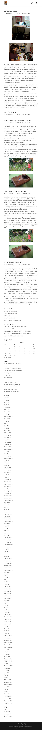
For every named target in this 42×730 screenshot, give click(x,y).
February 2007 (7, 696)
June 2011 (6, 605)
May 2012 (6, 579)
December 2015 (8, 493)
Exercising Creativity (10, 11)
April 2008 (6, 677)
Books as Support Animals (11, 313)
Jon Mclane (7, 329)
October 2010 (7, 621)
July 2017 (6, 474)
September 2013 (8, 544)
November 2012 (8, 565)
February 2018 (7, 467)
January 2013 (7, 561)
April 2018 (6, 465)
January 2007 (7, 698)
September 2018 (8, 458)
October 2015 (7, 498)
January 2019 (7, 456)
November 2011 (8, 593)
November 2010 (8, 619)
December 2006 (8, 700)
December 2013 (8, 542)
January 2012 (7, 589)
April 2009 (6, 654)
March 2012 (7, 584)
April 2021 (6, 428)
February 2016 (7, 491)
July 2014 (6, 526)
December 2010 (8, 617)
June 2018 (6, 463)
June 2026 (6, 398)
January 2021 (7, 435)
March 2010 (7, 633)
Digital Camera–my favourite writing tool (17, 120)
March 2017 (7, 477)
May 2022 (6, 426)
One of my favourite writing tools (15, 191)
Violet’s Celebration (22, 326)
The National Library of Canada (12, 387)
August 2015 (7, 502)
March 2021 (7, 430)
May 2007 (6, 689)
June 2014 (6, 528)
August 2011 (7, 600)
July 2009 (6, 649)
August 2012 (7, 572)
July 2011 (6, 603)
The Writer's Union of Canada (11, 391)
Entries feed (7, 711)
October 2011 (7, 596)
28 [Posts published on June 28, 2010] (5, 355)
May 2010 (6, 628)
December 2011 (8, 591)
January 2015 (7, 516)
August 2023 (7, 419)
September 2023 (8, 416)
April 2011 (6, 610)
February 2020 (7, 442)
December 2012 (8, 563)
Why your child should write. (11, 311)
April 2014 (6, 533)
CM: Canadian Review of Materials (13, 370)
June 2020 (6, 440)
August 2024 (7, 407)
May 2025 (6, 402)
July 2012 (6, 575)
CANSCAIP (6, 366)
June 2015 (6, 505)
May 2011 (6, 607)
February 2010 (7, 635)
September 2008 (8, 666)
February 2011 (7, 614)
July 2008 (6, 670)
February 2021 (7, 432)
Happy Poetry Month (9, 318)
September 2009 (8, 647)
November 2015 (8, 495)
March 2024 (7, 412)
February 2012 (7, 586)
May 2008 (6, 675)
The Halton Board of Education (12, 384)
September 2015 (8, 500)
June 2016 (6, 488)
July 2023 (6, 421)
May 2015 (6, 507)
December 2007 (8, 682)
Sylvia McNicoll (9, 13)
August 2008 (7, 668)
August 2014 (7, 523)
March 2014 (7, 535)
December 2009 (8, 640)
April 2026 (6, 400)
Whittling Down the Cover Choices (22, 331)
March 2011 (7, 612)
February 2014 (7, 537)
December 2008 (8, 659)
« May (5, 357)
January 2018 (7, 470)
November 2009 (8, 642)
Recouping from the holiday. (13, 262)
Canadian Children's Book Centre (12, 363)
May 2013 (6, 554)
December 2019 (8, 444)
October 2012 (7, 568)
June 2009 (6, 652)
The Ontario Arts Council (10, 389)
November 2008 (8, 661)
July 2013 (6, 549)
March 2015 (7, 512)
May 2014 (6, 530)
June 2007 (6, 686)
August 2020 (7, 437)
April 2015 (6, 509)
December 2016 (8, 479)
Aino (5, 336)
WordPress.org (8, 716)
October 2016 (7, 481)
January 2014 (7, 540)
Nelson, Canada (8, 377)
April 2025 (6, 405)
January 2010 (7, 638)
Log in (5, 709)
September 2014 (8, 521)
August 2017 (7, 472)
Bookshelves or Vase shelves (15, 336)
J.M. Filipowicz (7, 375)
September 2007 (8, 684)
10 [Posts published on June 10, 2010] (19, 348)
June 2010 (6, 626)
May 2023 (6, 423)
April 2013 (6, 556)
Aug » (9, 357)
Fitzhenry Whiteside (9, 373)
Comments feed (8, 714)
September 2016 (8, 484)
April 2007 (6, 691)
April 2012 (6, 582)
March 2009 (7, 656)
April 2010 (6, 631)
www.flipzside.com (21, 728)
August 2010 (7, 624)
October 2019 (7, 446)
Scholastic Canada (8, 380)
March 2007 (7, 694)
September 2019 (8, 449)
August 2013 (7, 547)
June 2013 (6, 551)
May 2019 (6, 454)
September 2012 (8, 570)
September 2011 (8, 598)
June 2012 (6, 577)
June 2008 (6, 672)
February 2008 (7, 680)
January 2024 (7, 414)
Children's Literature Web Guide (12, 368)
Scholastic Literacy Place (10, 382)
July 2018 (6, 460)
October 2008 (7, 663)
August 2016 (7, 486)
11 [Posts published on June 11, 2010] (24, 348)
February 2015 (7, 514)
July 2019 (6, 451)
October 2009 (7, 645)
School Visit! (7, 315)
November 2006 (8, 703)
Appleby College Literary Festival (12, 320)
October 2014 (7, 519)
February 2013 (7, 558)
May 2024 (6, 409)
